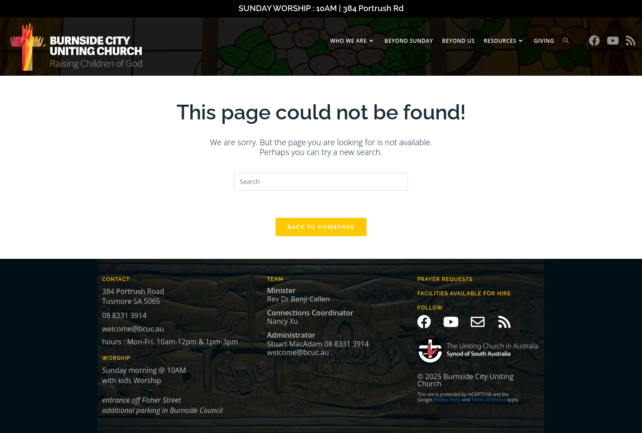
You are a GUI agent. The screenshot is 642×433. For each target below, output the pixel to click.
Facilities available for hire (464, 293)
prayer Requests (445, 279)
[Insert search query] (321, 182)
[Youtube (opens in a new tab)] (612, 40)
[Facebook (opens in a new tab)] (594, 40)
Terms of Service (488, 399)
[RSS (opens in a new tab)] (630, 40)
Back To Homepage (320, 227)
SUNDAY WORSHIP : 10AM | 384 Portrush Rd (321, 8)
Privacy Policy (447, 399)
